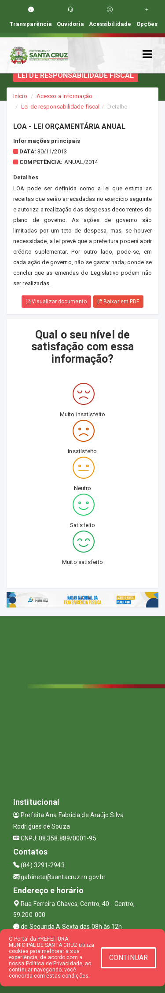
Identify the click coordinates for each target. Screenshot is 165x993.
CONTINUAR (128, 957)
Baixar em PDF (118, 301)
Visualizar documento (56, 301)
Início (20, 96)
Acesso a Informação (64, 96)
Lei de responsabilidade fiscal (60, 106)
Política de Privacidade (54, 963)
